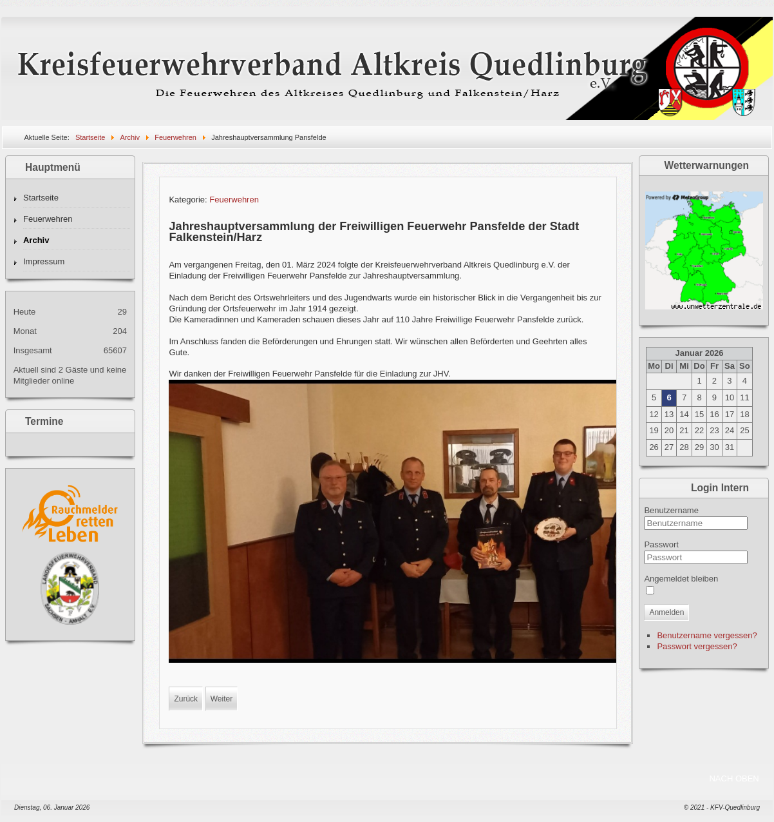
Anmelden (666, 612)
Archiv (36, 240)
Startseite (41, 197)
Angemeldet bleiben (681, 578)
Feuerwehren (48, 219)
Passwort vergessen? (697, 646)
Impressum (43, 261)
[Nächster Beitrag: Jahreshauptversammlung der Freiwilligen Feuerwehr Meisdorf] (221, 699)
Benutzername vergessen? (707, 635)
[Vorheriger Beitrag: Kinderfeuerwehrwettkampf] (186, 699)
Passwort (661, 544)
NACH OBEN (734, 778)
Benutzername (671, 510)
